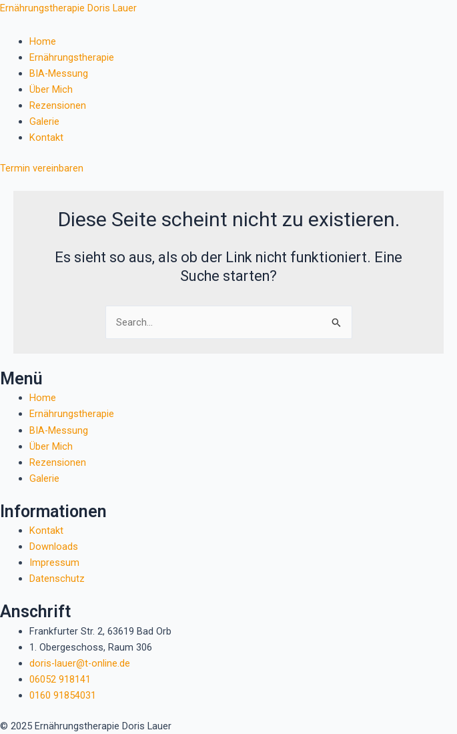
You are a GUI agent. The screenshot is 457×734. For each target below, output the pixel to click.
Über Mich (51, 89)
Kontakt (46, 137)
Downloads (53, 546)
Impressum (54, 563)
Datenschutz (57, 579)
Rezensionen (57, 105)
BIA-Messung (58, 73)
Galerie (44, 121)
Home (42, 41)
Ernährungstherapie (71, 57)
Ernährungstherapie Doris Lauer (68, 8)
